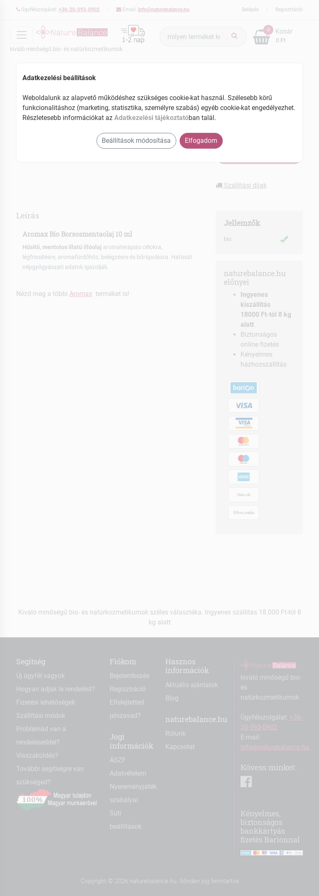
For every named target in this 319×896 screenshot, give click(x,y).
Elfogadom (201, 140)
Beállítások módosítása (136, 140)
